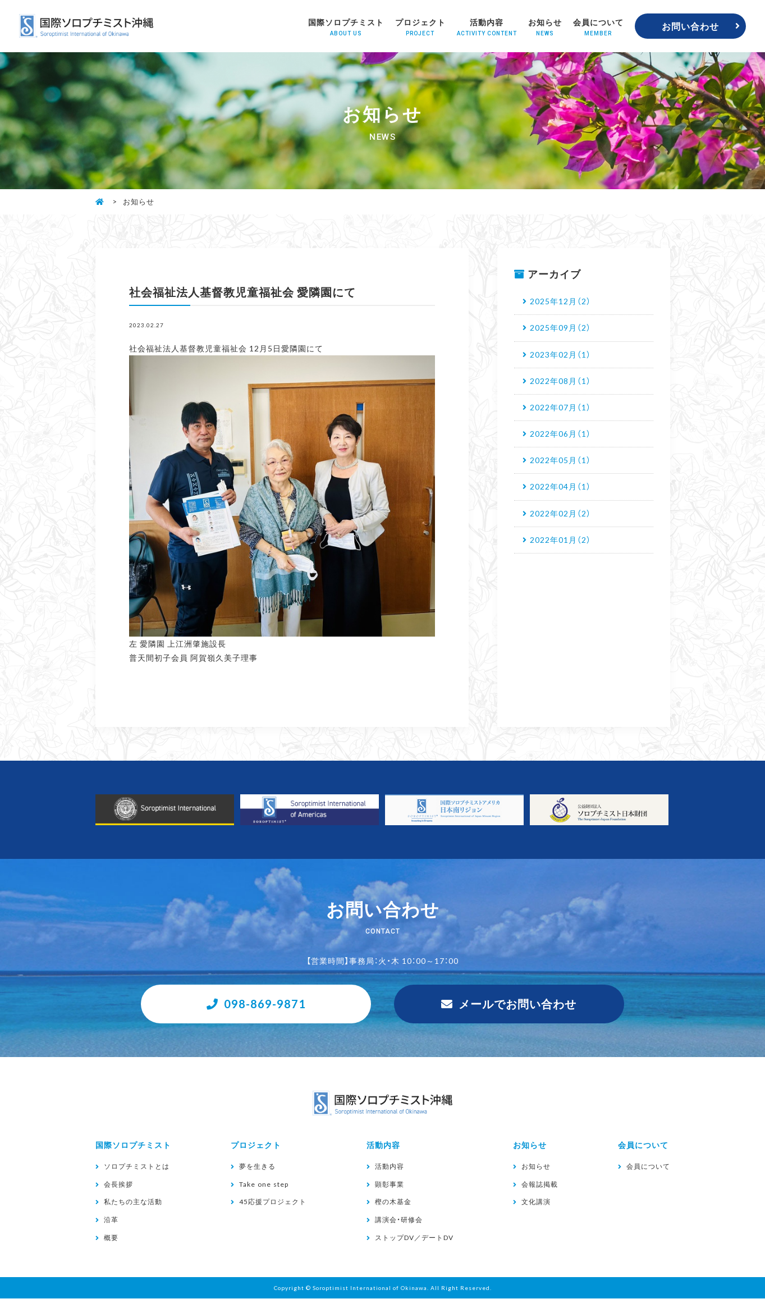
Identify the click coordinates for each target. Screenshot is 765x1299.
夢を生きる (257, 1166)
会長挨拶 (118, 1184)
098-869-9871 (265, 1003)
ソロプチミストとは (137, 1166)
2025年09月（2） (560, 327)
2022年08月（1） (560, 380)
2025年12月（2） (560, 301)
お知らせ (545, 26)
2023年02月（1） (560, 354)
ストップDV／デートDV (414, 1237)
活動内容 (487, 26)
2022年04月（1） (560, 486)
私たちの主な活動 (133, 1202)
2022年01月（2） (560, 539)
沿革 (111, 1219)
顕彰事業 (389, 1184)
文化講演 (536, 1202)
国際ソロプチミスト (346, 26)
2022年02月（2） (560, 513)
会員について (598, 26)
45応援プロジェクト (272, 1202)
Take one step (263, 1184)
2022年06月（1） (560, 433)
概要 (111, 1237)
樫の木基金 (393, 1202)
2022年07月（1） (560, 407)
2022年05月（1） (560, 459)
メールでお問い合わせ (517, 1003)
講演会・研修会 (399, 1219)
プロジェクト (420, 26)
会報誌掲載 (539, 1184)
